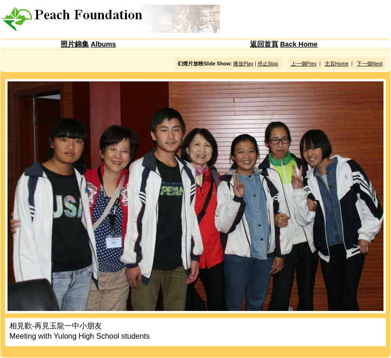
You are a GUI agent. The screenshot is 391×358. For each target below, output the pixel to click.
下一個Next (370, 63)
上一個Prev (304, 63)
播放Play (243, 63)
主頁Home (336, 63)
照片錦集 (75, 44)
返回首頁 (264, 44)
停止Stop (268, 63)
